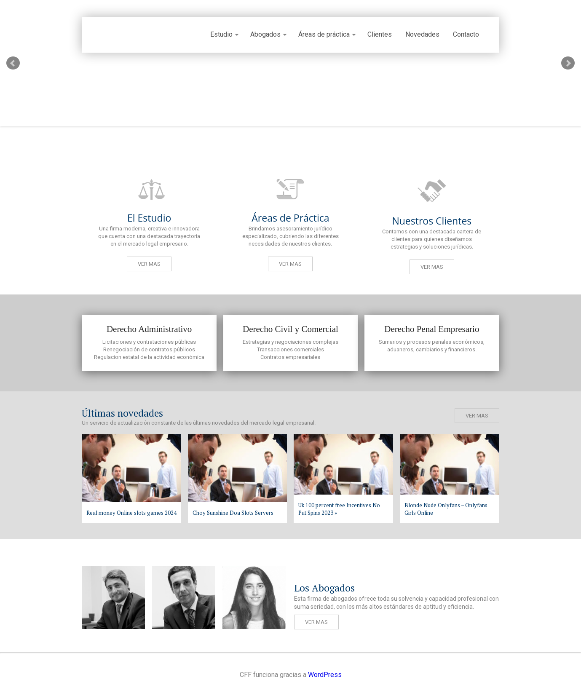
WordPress (325, 675)
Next (568, 63)
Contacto (466, 34)
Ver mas (149, 264)
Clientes (379, 34)
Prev (13, 63)
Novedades (422, 34)
